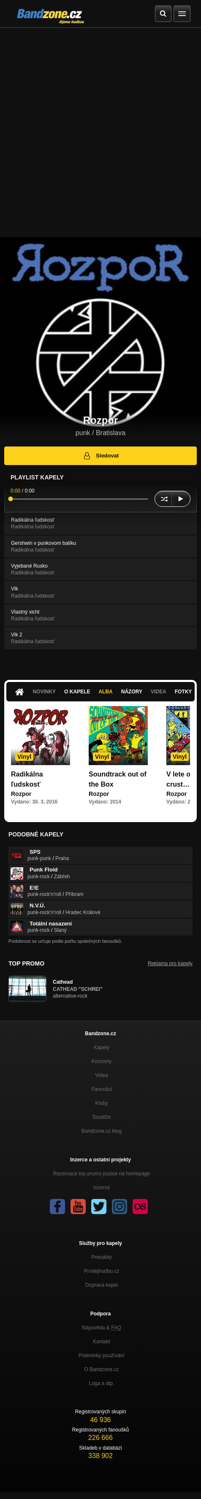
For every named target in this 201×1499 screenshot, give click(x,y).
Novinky (44, 692)
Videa (158, 692)
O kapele (77, 692)
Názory (131, 692)
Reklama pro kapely (170, 963)
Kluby (101, 1103)
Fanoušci (101, 1089)
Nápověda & (101, 1328)
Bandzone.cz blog (101, 1131)
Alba (105, 692)
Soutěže (101, 1117)
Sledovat (100, 455)
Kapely (101, 1047)
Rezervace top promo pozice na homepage (101, 1174)
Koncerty (101, 1061)
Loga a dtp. (101, 1383)
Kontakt (101, 1342)
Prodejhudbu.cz (101, 1271)
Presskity (101, 1257)
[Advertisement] (100, 132)
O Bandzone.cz (101, 1369)
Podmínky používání (102, 1355)
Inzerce (101, 1188)
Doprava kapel (101, 1285)
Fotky (183, 692)
